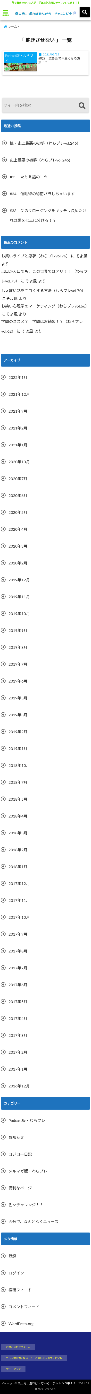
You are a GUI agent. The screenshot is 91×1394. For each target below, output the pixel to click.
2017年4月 (17, 1018)
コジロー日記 (20, 1154)
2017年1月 (17, 1069)
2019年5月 (17, 698)
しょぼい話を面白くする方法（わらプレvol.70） (43, 290)
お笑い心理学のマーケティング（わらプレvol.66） (45, 306)
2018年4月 (17, 816)
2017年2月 (17, 1052)
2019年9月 (17, 630)
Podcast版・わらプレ (26, 1120)
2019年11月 (19, 596)
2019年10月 (19, 613)
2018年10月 (19, 765)
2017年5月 (17, 1001)
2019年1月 (17, 748)
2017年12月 (19, 883)
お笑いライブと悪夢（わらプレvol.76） (35, 256)
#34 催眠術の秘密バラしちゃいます (42, 193)
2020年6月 (17, 495)
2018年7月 (17, 782)
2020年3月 (17, 546)
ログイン (16, 1273)
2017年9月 (17, 934)
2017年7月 (17, 967)
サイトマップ (13, 1368)
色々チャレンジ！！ (25, 1204)
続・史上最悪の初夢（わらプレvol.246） (45, 143)
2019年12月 (19, 579)
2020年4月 (17, 529)
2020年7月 (17, 478)
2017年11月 (19, 900)
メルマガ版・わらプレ (27, 1171)
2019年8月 (17, 647)
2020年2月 (17, 563)
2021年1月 (17, 444)
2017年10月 (19, 917)
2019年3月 (17, 714)
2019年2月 (17, 731)
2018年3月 (17, 833)
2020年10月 (19, 461)
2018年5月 (17, 799)
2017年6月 (17, 984)
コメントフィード (24, 1306)
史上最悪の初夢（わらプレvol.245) (40, 160)
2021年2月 (17, 428)
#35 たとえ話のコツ (29, 176)
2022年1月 (17, 377)
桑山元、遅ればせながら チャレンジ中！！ (47, 1383)
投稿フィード (20, 1289)
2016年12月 (19, 1086)
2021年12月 (19, 394)
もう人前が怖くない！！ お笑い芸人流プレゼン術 (34, 1358)
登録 (12, 1256)
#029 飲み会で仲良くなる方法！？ (59, 60)
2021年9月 (17, 411)
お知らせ (16, 1137)
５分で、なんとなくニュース (33, 1221)
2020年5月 (17, 512)
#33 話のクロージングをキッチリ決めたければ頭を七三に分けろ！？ (48, 215)
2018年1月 (17, 866)
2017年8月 (17, 951)
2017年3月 (17, 1035)
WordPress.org (20, 1323)
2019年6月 (17, 681)
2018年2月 (17, 849)
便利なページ (20, 1188)
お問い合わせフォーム (18, 1347)
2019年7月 (17, 664)
